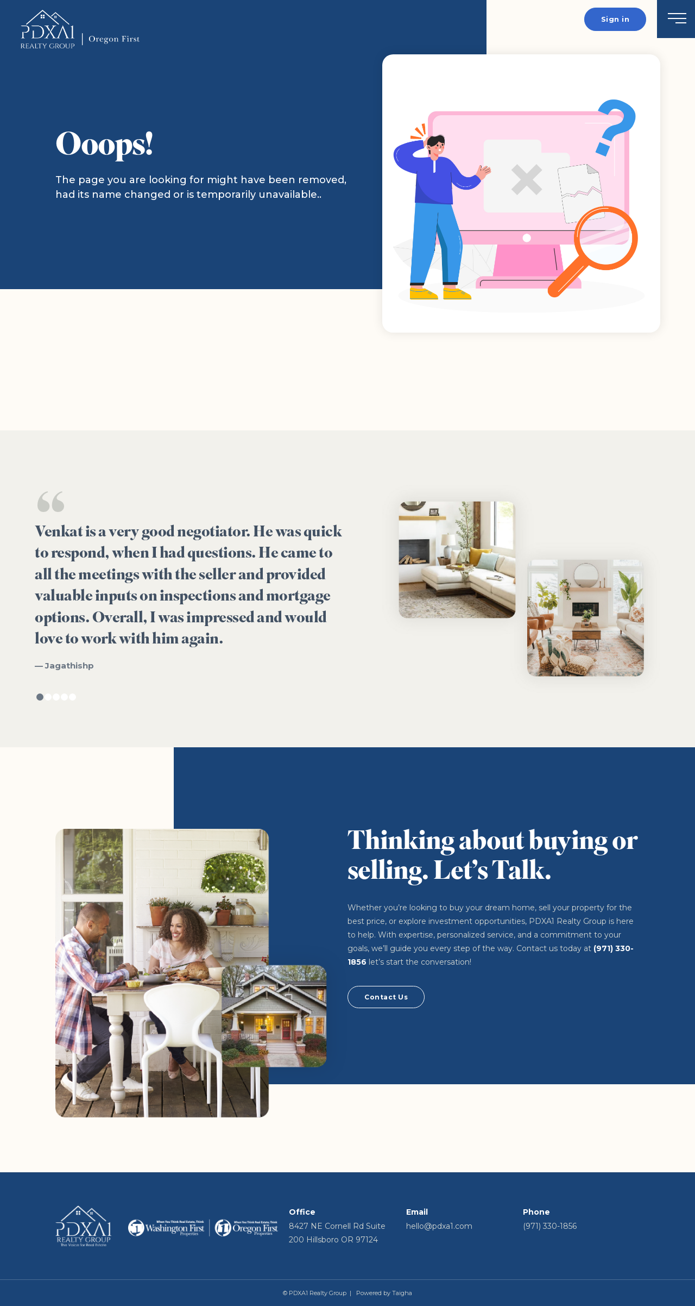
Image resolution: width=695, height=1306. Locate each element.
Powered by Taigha (384, 1293)
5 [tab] (72, 697)
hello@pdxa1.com (439, 1226)
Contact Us (386, 997)
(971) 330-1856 (550, 1226)
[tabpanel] (191, 581)
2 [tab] (48, 697)
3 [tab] (56, 697)
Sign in (615, 19)
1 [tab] (39, 697)
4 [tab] (64, 697)
